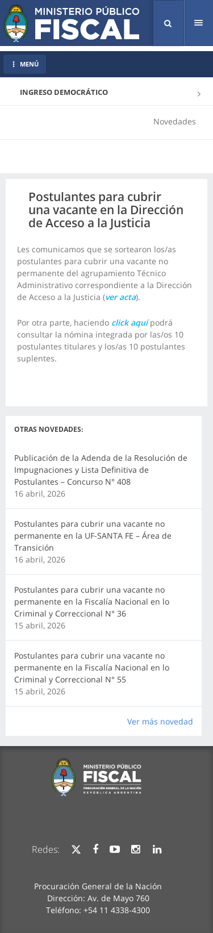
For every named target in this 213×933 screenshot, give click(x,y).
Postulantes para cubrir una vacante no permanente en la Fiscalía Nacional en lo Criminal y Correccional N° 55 (91, 667)
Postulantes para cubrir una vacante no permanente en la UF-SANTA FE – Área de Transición (93, 535)
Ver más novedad (160, 721)
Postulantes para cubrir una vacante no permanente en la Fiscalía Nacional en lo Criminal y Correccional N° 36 (91, 601)
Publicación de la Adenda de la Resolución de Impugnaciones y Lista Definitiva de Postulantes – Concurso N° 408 (100, 469)
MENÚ (25, 64)
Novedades (174, 121)
